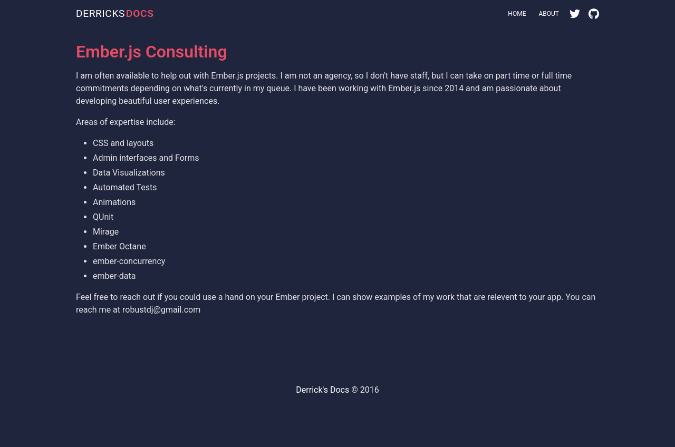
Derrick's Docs (322, 390)
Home (517, 13)
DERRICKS (114, 14)
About (548, 13)
